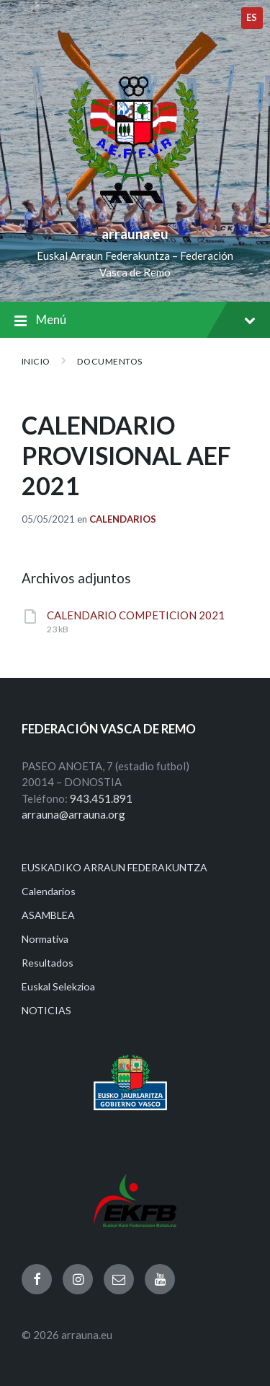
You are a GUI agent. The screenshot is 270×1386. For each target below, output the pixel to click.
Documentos (110, 361)
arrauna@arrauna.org (73, 814)
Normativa (45, 939)
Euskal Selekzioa (58, 986)
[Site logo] (135, 210)
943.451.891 (101, 798)
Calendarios (122, 519)
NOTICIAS (46, 1010)
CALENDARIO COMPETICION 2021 (136, 615)
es (252, 17)
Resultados (47, 962)
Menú (135, 321)
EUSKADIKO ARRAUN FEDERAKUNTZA (114, 867)
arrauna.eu (135, 233)
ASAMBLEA (48, 915)
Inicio (36, 361)
